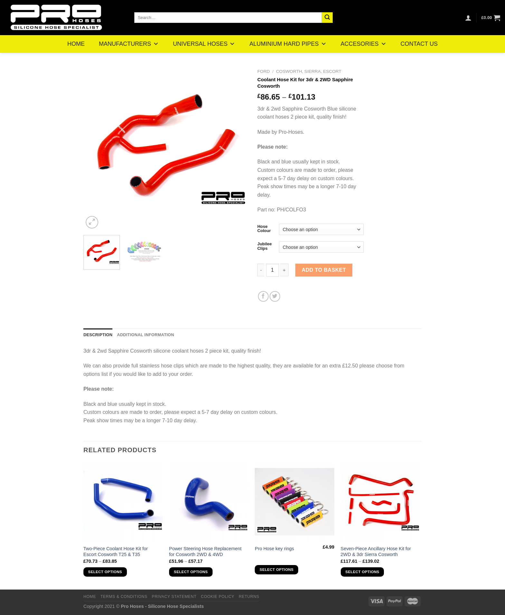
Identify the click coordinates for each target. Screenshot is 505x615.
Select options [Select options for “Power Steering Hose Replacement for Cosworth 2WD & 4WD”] (191, 572)
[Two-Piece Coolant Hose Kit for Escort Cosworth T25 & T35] (123, 502)
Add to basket (324, 270)
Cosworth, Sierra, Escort (308, 71)
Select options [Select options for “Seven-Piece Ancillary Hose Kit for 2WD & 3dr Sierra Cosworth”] (362, 572)
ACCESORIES (363, 44)
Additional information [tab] (145, 334)
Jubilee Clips (264, 246)
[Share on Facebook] (263, 296)
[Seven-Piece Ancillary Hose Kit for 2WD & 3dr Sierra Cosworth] (380, 502)
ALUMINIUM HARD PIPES (287, 44)
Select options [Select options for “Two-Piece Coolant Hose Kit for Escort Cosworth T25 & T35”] (105, 572)
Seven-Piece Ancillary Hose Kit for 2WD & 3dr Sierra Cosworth (376, 551)
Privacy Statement (174, 596)
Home (89, 596)
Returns (249, 596)
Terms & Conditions (124, 596)
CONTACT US (419, 44)
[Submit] (327, 17)
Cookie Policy (217, 596)
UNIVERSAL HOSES (204, 44)
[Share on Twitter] (275, 296)
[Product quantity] (272, 270)
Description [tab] (97, 334)
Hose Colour (264, 228)
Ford (263, 71)
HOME (76, 44)
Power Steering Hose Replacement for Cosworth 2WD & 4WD (205, 551)
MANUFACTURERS (129, 44)
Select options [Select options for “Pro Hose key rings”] (276, 569)
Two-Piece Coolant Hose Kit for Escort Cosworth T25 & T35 (115, 551)
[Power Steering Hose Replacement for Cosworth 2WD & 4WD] (209, 502)
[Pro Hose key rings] (294, 502)
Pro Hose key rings (274, 548)
